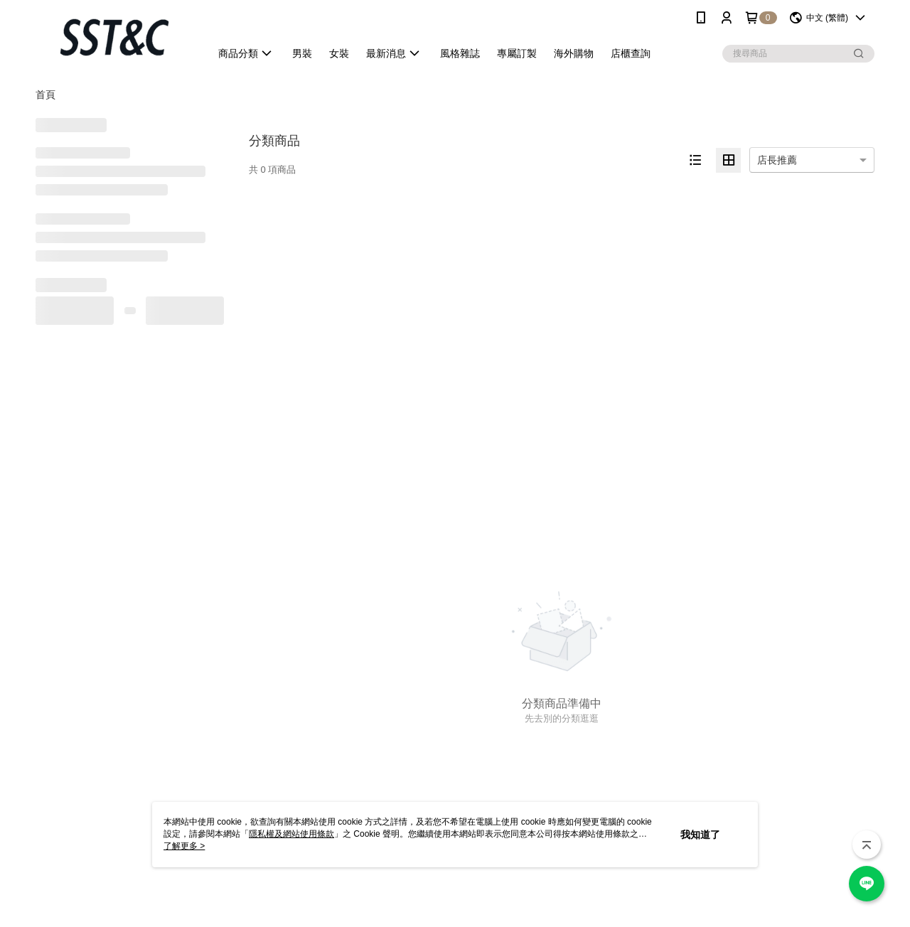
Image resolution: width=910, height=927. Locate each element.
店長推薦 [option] (777, 160)
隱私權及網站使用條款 (291, 834)
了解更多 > (184, 846)
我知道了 (700, 834)
